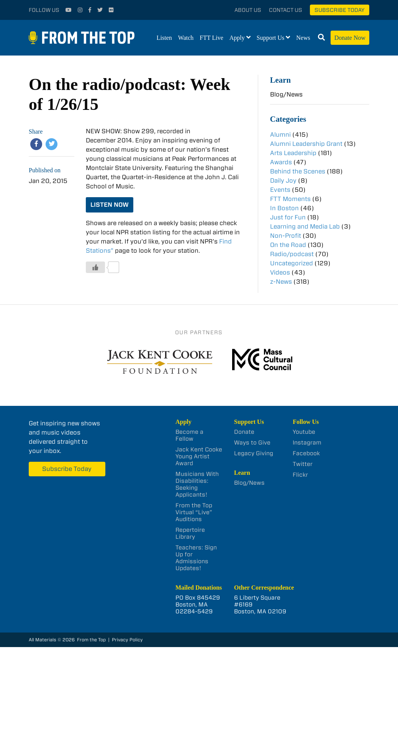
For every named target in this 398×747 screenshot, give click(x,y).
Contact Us (285, 10)
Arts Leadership (293, 153)
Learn (280, 79)
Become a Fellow (189, 435)
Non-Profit (285, 235)
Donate (244, 431)
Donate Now (349, 37)
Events (280, 189)
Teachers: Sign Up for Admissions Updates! (196, 558)
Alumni (280, 134)
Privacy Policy (127, 639)
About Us (247, 10)
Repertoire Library (190, 533)
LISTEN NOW (109, 204)
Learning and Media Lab (305, 226)
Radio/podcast (292, 254)
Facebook (306, 453)
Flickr (300, 474)
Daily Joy (283, 180)
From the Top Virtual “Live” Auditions (193, 512)
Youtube (304, 431)
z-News (281, 281)
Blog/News (286, 94)
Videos (280, 272)
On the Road (288, 244)
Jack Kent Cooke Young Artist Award (198, 456)
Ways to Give (252, 442)
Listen (164, 37)
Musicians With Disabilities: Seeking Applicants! (197, 484)
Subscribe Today (339, 10)
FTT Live (211, 37)
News (303, 37)
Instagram (307, 442)
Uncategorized (291, 263)
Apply (237, 37)
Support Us (270, 37)
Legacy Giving (253, 453)
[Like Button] (95, 267)
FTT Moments (290, 199)
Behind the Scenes (297, 171)
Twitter (303, 464)
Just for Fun (288, 217)
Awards (281, 162)
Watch (185, 37)
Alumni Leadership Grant (306, 143)
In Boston (284, 208)
